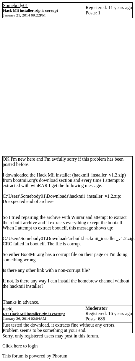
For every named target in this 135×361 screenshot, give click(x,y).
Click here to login (20, 345)
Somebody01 (15, 5)
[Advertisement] (66, 87)
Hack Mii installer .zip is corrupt (30, 10)
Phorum (59, 355)
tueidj (8, 308)
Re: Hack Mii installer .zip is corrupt (34, 314)
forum (17, 355)
